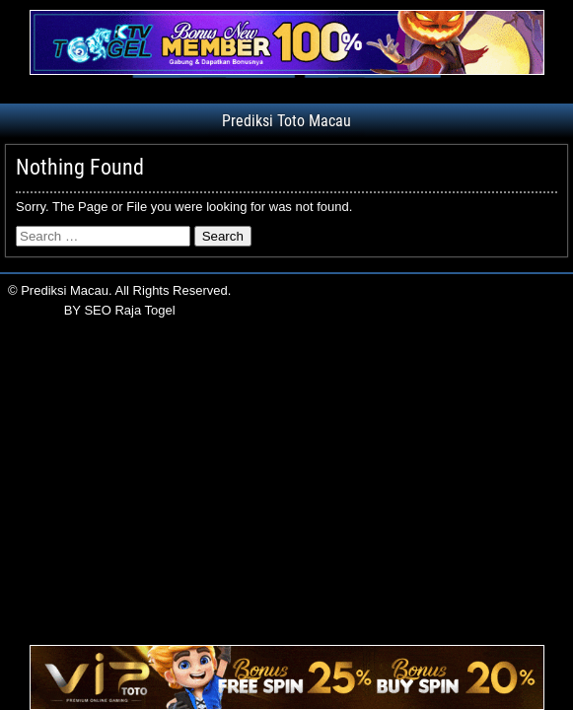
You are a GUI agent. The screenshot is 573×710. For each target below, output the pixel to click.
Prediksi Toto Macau (286, 120)
